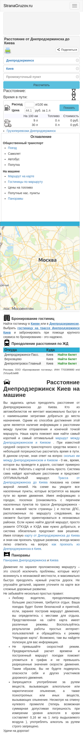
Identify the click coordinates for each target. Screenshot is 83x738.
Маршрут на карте (21, 176)
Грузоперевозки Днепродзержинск (31, 131)
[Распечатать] (7, 52)
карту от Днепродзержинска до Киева (52, 535)
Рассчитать (41, 85)
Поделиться (68, 49)
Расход (17, 104)
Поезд (12, 148)
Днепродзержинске (64, 323)
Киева (54, 560)
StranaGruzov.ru (18, 6)
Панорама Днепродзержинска (24, 560)
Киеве (36, 323)
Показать (69, 107)
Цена (15, 110)
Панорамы (15, 198)
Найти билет (67, 354)
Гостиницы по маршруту (25, 182)
